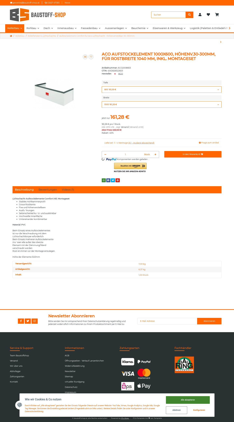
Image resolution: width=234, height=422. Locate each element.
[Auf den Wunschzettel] (91, 57)
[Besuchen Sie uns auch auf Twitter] (28, 321)
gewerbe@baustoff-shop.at (24, 2)
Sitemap (69, 376)
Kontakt (14, 381)
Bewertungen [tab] (48, 189)
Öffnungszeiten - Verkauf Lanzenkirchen (84, 361)
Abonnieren (209, 321)
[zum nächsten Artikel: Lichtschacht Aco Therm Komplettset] (221, 42)
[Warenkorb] (218, 15)
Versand (125, 127)
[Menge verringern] (105, 154)
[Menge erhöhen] (155, 154)
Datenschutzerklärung (99, 321)
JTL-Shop (125, 418)
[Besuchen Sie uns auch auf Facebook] (21, 321)
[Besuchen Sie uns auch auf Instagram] (35, 321)
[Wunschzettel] (208, 15)
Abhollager (15, 371)
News (67, 2)
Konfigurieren (199, 410)
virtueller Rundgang (74, 381)
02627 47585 (52, 2)
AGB (67, 355)
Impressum (70, 392)
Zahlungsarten (17, 376)
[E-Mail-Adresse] (167, 321)
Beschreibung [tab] (24, 189)
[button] (200, 15)
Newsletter (70, 371)
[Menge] (125, 154)
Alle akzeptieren (188, 400)
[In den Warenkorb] (192, 154)
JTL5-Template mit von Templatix (147, 418)
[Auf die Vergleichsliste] (85, 57)
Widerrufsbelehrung (74, 366)
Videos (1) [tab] (68, 189)
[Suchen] (168, 15)
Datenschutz (71, 387)
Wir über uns (16, 366)
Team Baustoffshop (19, 355)
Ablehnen (176, 410)
